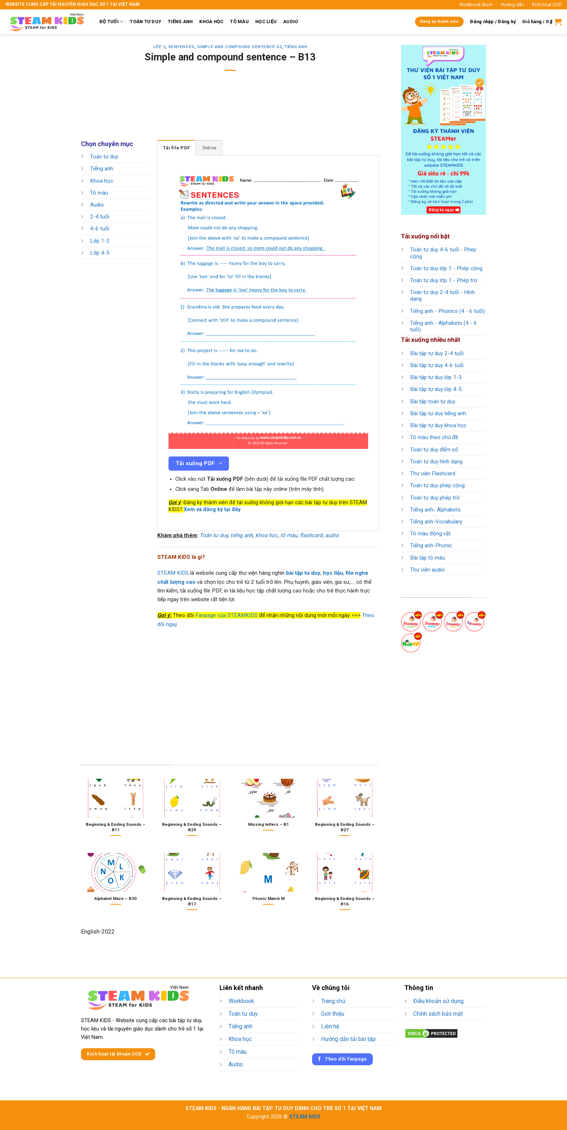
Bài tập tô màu (427, 558)
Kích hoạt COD (547, 4)
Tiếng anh (295, 46)
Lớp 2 (159, 46)
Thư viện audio (427, 569)
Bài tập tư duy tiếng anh (438, 413)
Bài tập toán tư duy (432, 401)
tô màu (288, 535)
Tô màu (99, 193)
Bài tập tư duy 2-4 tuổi (437, 353)
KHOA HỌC (211, 21)
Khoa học (101, 181)
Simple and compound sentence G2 (239, 46)
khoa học (266, 535)
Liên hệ (330, 1026)
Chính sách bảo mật (438, 1013)
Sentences (181, 46)
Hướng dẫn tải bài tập (348, 1039)
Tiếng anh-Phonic (431, 545)
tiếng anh (241, 535)
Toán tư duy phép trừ (435, 497)
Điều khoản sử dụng (438, 1001)
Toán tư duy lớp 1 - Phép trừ (443, 280)
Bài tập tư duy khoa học (438, 425)
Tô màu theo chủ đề (434, 437)
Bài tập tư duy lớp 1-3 (436, 377)
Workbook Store (476, 4)
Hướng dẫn (512, 4)
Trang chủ (333, 1001)
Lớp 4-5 (100, 253)
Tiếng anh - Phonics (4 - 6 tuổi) (447, 311)
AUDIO (290, 21)
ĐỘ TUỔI (111, 21)
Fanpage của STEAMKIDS (226, 615)
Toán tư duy (104, 156)
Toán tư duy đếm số (434, 449)
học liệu (333, 573)
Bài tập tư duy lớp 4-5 (436, 389)
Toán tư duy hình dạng (436, 461)
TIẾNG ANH (180, 21)
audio (332, 535)
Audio (97, 204)
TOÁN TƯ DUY (145, 21)
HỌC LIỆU (266, 21)
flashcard (311, 535)
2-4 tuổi (99, 217)
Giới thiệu (332, 1013)
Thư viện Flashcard (432, 473)
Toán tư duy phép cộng (437, 485)
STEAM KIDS (173, 573)
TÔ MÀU (239, 21)
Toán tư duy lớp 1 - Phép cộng (446, 268)
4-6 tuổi (99, 229)
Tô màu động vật (430, 533)
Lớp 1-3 (100, 241)
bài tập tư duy (303, 573)
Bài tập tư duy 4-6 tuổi (437, 365)
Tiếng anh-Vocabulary (436, 521)
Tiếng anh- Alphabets (435, 509)
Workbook (241, 1001)
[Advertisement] (230, 110)
